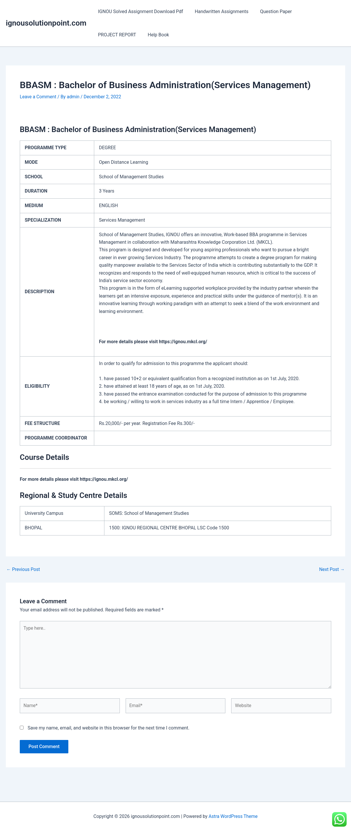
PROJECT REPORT (314, 11)
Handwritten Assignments (218, 11)
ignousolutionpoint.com (46, 23)
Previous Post (23, 569)
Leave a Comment (38, 96)
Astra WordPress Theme (233, 816)
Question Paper (270, 11)
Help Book (107, 35)
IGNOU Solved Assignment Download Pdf (139, 11)
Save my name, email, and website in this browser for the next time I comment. (109, 729)
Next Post (331, 569)
